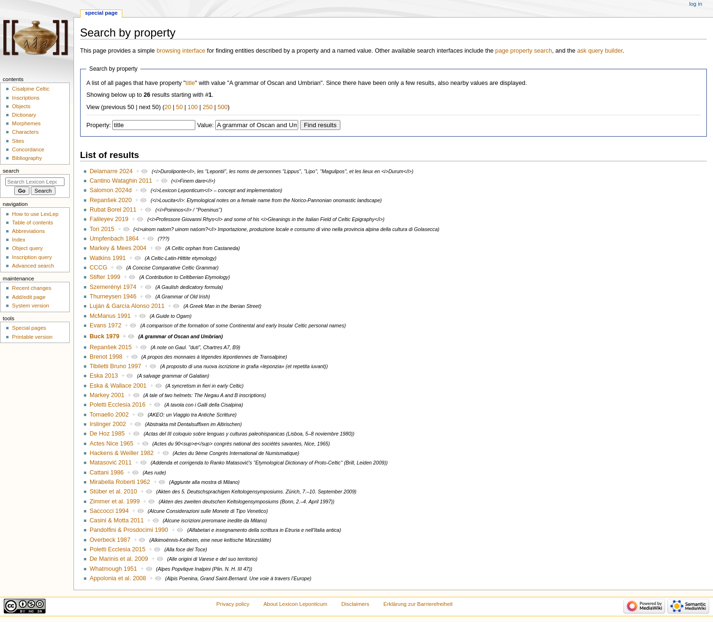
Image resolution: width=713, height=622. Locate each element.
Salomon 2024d (111, 190)
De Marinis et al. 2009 (119, 559)
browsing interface (180, 50)
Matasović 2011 (111, 462)
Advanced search (33, 266)
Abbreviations (28, 231)
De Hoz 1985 (107, 433)
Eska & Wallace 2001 (118, 385)
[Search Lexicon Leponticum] (34, 181)
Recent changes (31, 288)
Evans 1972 (105, 325)
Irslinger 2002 (108, 424)
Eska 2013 (104, 375)
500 (223, 107)
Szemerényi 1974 (113, 287)
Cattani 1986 (107, 472)
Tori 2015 (102, 229)
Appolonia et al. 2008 (118, 578)
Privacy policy (232, 604)
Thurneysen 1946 (113, 296)
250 (207, 107)
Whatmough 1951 (113, 569)
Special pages (29, 328)
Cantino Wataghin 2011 (121, 180)
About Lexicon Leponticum (296, 604)
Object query (27, 248)
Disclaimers (355, 604)
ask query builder (599, 50)
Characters (25, 132)
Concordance (28, 149)
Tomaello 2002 (109, 414)
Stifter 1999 (105, 277)
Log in (695, 4)
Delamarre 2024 (111, 171)
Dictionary (24, 115)
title (190, 83)
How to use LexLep (35, 214)
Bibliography (27, 158)
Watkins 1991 (108, 258)
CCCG (98, 267)
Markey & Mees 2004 (118, 248)
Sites (18, 141)
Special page (101, 13)
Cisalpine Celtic (30, 89)
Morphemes (26, 123)
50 (179, 107)
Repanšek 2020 (111, 200)
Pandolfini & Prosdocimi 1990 (129, 530)
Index (18, 239)
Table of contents (32, 222)
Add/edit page (29, 297)
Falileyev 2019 (109, 219)
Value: (205, 125)
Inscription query (32, 257)
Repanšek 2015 (111, 347)
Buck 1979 (104, 336)
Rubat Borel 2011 (113, 209)
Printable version (32, 337)
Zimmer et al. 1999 (115, 501)
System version (30, 305)
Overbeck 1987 (110, 540)
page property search (523, 50)
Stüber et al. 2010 (113, 491)
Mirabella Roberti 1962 (120, 482)
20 (168, 107)
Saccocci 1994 (109, 511)
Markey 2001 (107, 395)
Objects (21, 106)
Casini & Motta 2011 (117, 520)
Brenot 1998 (106, 356)
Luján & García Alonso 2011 (127, 306)
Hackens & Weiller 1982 (122, 453)
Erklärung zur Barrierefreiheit (418, 604)
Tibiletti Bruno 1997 (115, 366)
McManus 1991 (110, 316)
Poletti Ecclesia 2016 (118, 404)
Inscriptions (25, 98)
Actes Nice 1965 (111, 443)
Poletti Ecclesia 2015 (118, 549)
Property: (98, 125)
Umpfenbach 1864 (114, 238)
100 (193, 107)
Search (11, 171)
